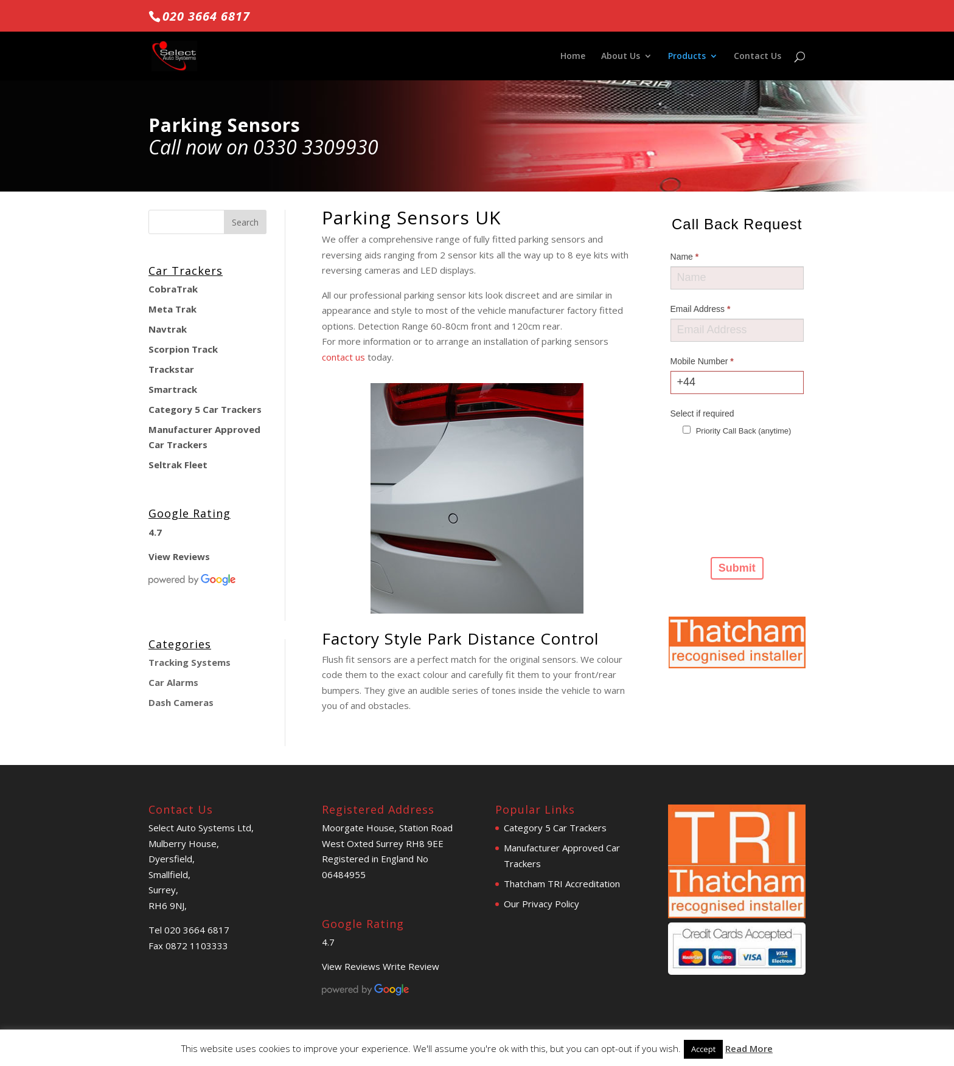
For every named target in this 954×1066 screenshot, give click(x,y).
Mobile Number (702, 361)
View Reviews (179, 556)
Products (687, 56)
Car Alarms (173, 682)
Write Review (411, 966)
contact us (343, 357)
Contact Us (757, 56)
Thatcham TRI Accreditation (562, 883)
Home (572, 56)
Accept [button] (703, 1049)
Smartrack (172, 389)
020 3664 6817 (206, 16)
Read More (749, 1048)
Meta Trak (172, 309)
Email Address (700, 309)
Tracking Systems (189, 662)
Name (684, 256)
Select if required (702, 413)
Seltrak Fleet (177, 465)
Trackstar (171, 369)
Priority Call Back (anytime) (737, 430)
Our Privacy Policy (541, 904)
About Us (620, 56)
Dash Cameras (181, 702)
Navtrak (167, 329)
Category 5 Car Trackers (205, 409)
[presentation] (720, 495)
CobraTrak (173, 289)
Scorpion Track (183, 349)
